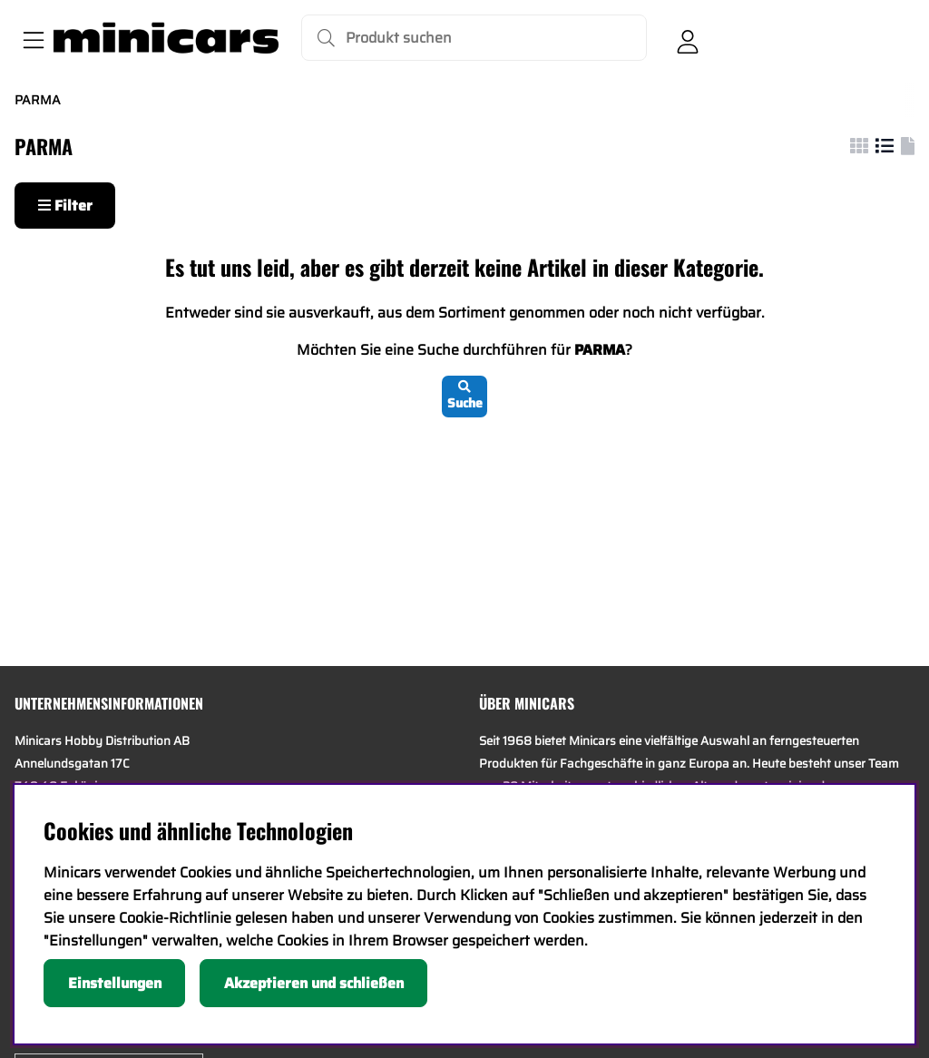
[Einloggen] (688, 38)
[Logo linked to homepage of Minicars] (166, 38)
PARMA (38, 100)
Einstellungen (114, 983)
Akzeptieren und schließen (314, 983)
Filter (65, 205)
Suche (465, 396)
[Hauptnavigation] (30, 38)
